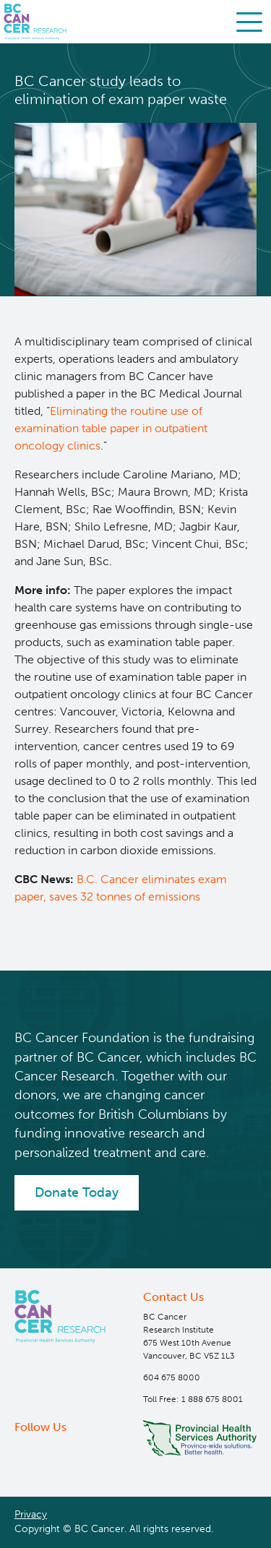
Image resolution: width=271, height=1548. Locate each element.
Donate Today (77, 1192)
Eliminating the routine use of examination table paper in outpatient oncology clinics (110, 428)
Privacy (30, 1514)
